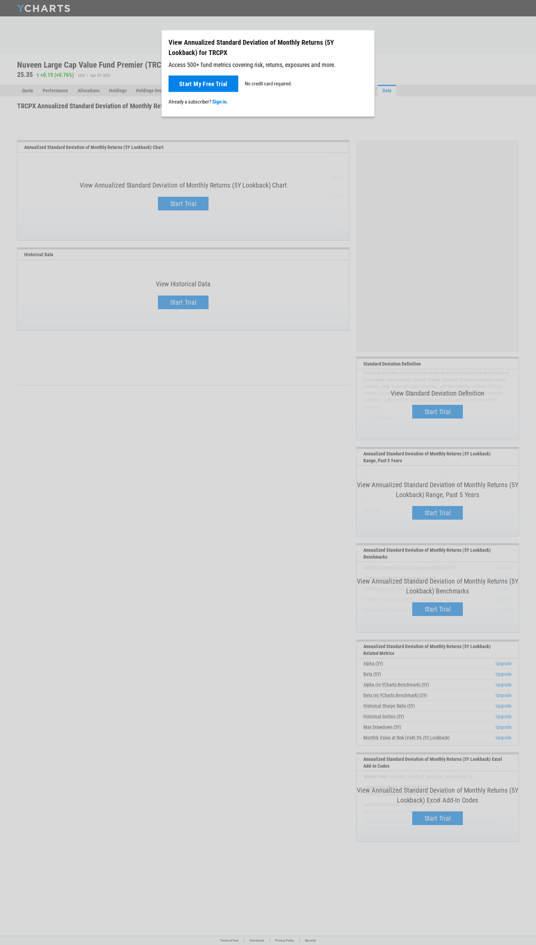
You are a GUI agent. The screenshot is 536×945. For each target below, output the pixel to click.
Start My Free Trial (203, 83)
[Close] (366, 41)
